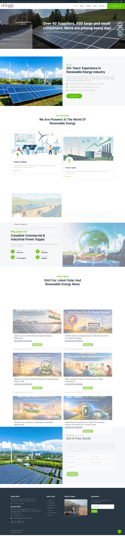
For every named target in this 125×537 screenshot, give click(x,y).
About (82, 6)
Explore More (74, 96)
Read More (17, 209)
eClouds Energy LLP (18, 530)
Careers (50, 515)
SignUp (94, 511)
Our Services (52, 505)
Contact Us (51, 503)
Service (89, 6)
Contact (102, 6)
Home (76, 6)
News (95, 6)
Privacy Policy (52, 513)
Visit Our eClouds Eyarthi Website (73, 516)
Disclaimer (51, 508)
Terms (50, 510)
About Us (51, 500)
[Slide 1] (69, 513)
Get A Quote (116, 6)
